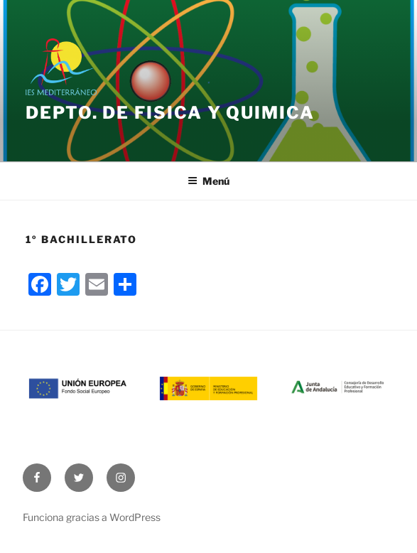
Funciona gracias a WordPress (92, 517)
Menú (208, 181)
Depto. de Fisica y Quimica (170, 112)
